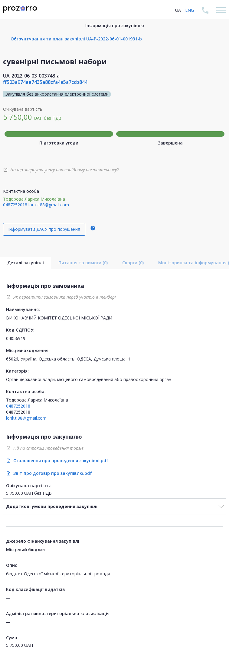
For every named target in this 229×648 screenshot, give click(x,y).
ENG (189, 10)
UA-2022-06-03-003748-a (31, 75)
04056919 (15, 338)
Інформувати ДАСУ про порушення (44, 229)
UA (178, 10)
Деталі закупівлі (25, 262)
